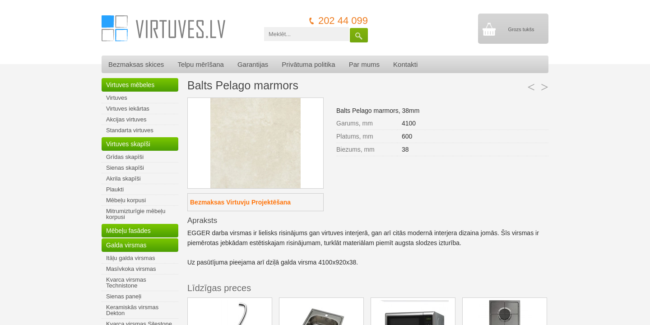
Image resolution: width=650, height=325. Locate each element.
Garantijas (252, 64)
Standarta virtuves (129, 130)
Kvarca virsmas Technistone (126, 282)
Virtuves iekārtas (127, 108)
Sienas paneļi (123, 296)
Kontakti (405, 64)
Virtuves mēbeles (130, 84)
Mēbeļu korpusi (126, 200)
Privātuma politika (308, 64)
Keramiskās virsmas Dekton (132, 310)
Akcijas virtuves (126, 119)
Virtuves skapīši (128, 144)
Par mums (364, 64)
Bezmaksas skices (136, 64)
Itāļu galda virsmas (130, 258)
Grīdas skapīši (125, 156)
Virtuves (116, 97)
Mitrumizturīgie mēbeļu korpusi (136, 214)
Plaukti (115, 189)
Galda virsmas (126, 245)
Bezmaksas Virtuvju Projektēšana (240, 202)
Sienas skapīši (125, 167)
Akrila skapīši (123, 178)
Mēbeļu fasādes (128, 230)
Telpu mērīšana (200, 64)
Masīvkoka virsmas (131, 268)
